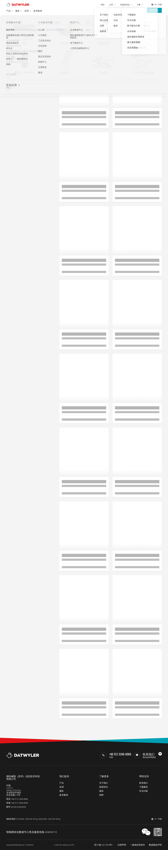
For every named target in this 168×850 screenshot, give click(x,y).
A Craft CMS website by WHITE (64, 845)
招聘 (101, 795)
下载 (138, 5)
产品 (8, 10)
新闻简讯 (103, 787)
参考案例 (37, 10)
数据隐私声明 (155, 844)
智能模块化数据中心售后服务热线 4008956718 (31, 832)
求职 (102, 5)
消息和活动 (124, 5)
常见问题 (143, 791)
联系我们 (154, 10)
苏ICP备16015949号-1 (104, 844)
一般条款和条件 (137, 844)
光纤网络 (23, 18)
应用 (26, 10)
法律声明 (122, 844)
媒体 (101, 791)
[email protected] (18, 806)
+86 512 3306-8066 (19, 799)
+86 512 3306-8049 (19, 802)
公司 (111, 5)
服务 (17, 10)
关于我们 (103, 783)
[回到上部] (160, 753)
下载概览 (143, 787)
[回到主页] (17, 3)
